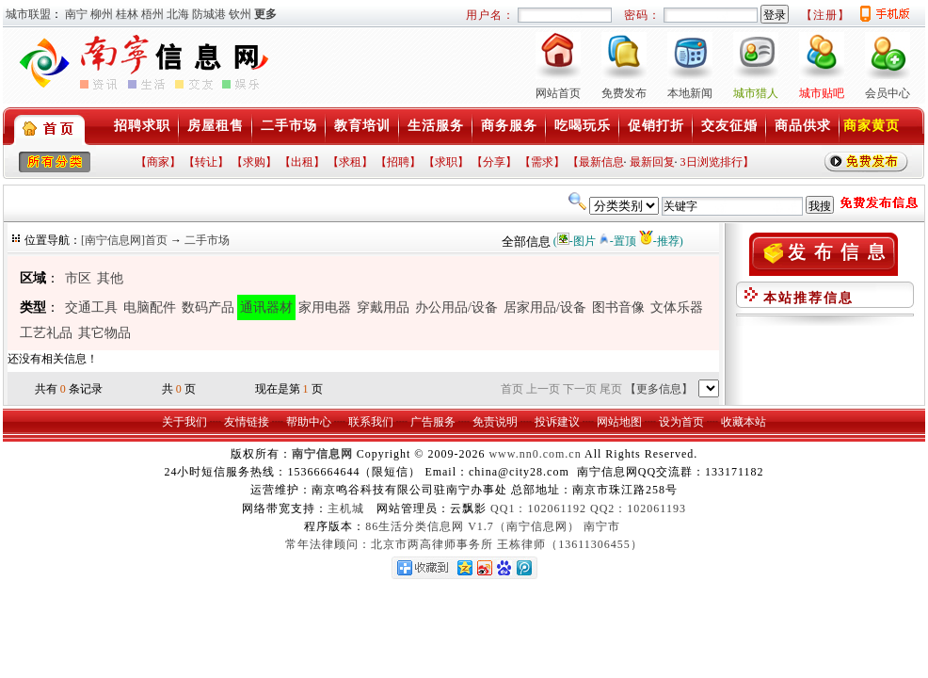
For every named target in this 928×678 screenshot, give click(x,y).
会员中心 (887, 93)
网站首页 (558, 93)
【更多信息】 (659, 389)
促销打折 (656, 126)
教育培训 (362, 126)
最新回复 (652, 162)
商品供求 (803, 126)
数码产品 (208, 307)
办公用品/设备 (456, 307)
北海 (178, 14)
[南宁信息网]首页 (124, 240)
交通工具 (91, 307)
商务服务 (509, 126)
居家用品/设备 (545, 307)
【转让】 (206, 162)
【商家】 (158, 162)
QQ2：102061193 (638, 508)
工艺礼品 (46, 333)
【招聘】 (398, 162)
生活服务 (436, 126)
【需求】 (542, 162)
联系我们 (370, 421)
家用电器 (324, 307)
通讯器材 (266, 307)
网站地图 (619, 421)
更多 (265, 14)
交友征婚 (729, 126)
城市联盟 (28, 14)
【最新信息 (596, 162)
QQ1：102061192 (538, 508)
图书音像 (618, 307)
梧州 (152, 14)
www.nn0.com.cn (534, 453)
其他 (110, 278)
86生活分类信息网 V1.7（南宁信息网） (472, 526)
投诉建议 (557, 421)
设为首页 (681, 421)
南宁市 (602, 526)
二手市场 (289, 126)
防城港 (209, 14)
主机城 (346, 508)
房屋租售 (215, 126)
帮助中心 (308, 421)
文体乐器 (676, 307)
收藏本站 (743, 421)
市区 (78, 278)
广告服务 (433, 421)
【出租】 (302, 162)
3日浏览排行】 (717, 162)
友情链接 (246, 421)
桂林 (127, 14)
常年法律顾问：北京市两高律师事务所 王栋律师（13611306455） (464, 544)
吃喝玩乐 (582, 126)
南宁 (76, 14)
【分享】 (494, 162)
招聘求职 (142, 126)
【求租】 (350, 162)
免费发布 (624, 93)
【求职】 (446, 162)
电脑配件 (149, 307)
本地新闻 (689, 93)
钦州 (240, 14)
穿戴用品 (383, 307)
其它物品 (104, 333)
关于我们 (184, 421)
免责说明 (495, 421)
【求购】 (254, 162)
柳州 (101, 14)
